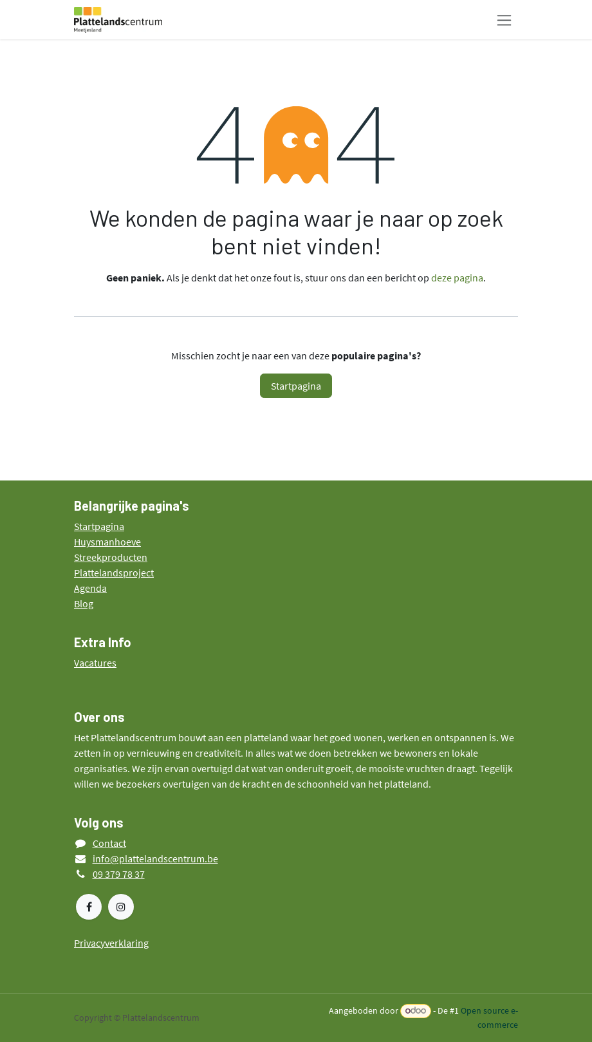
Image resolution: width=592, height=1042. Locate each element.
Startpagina (296, 385)
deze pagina (457, 277)
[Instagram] (121, 907)
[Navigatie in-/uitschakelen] (504, 19)
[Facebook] (89, 907)
